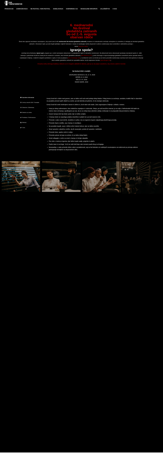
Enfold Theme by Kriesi (42, 455)
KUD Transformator (31, 455)
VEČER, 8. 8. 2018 (81, 77)
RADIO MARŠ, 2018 (81, 82)
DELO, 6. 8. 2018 (81, 79)
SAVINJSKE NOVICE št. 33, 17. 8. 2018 (82, 75)
